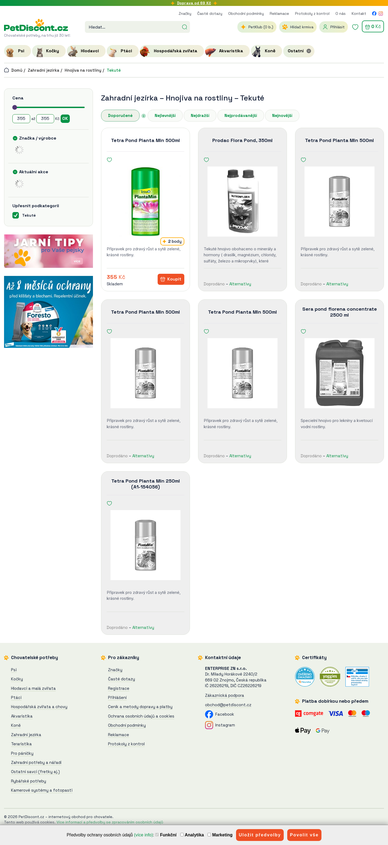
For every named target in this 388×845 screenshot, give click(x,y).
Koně (16, 725)
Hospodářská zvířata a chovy (39, 706)
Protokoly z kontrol (312, 13)
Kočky (17, 678)
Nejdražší (200, 115)
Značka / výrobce (37, 138)
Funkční (165, 835)
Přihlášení (117, 697)
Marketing (220, 835)
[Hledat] (184, 26)
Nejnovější (282, 115)
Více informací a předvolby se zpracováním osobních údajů (110, 822)
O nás (340, 13)
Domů (13, 70)
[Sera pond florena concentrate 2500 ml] (339, 373)
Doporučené (120, 115)
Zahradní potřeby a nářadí (36, 762)
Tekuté (114, 70)
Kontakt (359, 13)
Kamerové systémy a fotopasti (41, 790)
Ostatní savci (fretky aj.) (35, 771)
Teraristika (21, 743)
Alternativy (240, 283)
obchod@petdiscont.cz (228, 704)
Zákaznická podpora (224, 695)
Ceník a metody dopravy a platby (140, 706)
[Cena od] (21, 118)
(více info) (143, 835)
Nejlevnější (165, 115)
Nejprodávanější (240, 115)
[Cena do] (45, 118)
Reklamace (279, 13)
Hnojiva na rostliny (83, 70)
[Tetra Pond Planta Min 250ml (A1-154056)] (145, 545)
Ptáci (16, 697)
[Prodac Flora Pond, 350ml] (242, 201)
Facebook (219, 714)
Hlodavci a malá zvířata (33, 688)
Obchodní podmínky (246, 13)
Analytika (192, 835)
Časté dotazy (209, 13)
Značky (185, 13)
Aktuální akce (33, 172)
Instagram (220, 725)
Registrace (118, 688)
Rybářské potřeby (28, 781)
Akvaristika (22, 716)
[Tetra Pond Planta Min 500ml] (145, 201)
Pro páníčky (22, 753)
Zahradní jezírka (43, 70)
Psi (14, 669)
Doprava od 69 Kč (194, 3)
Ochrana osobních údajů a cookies (141, 716)
